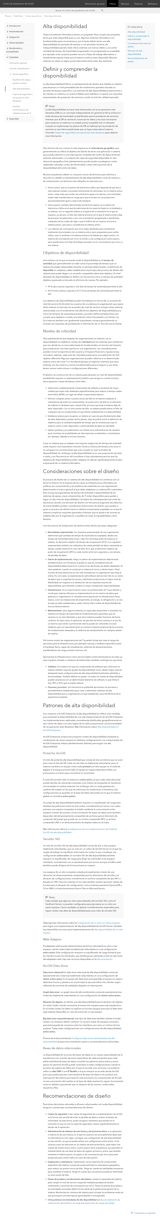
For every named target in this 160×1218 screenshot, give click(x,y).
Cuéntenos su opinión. (145, 1213)
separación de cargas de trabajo (99, 1203)
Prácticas (138, 4)
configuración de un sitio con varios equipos (98, 923)
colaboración (54, 1203)
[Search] (102, 10)
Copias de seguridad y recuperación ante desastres (22, 97)
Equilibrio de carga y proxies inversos (22, 81)
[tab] (19, 26)
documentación (104, 959)
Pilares (112, 4)
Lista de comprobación (19, 68)
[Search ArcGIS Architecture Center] (77, 10)
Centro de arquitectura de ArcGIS (18, 4)
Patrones (125, 4)
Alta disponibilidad (52, 16)
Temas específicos (20, 74)
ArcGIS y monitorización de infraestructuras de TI (22, 109)
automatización (110, 1200)
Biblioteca (152, 4)
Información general (94, 4)
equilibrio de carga (72, 1203)
